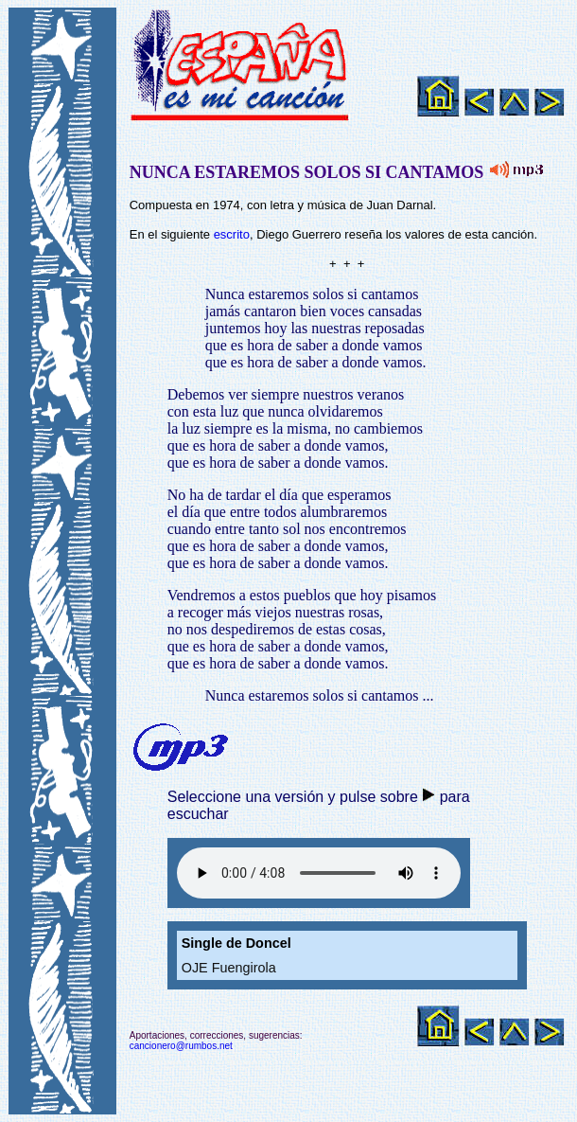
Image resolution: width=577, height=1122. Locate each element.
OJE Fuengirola (229, 967)
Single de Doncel (236, 943)
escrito (232, 234)
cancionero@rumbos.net (181, 1046)
